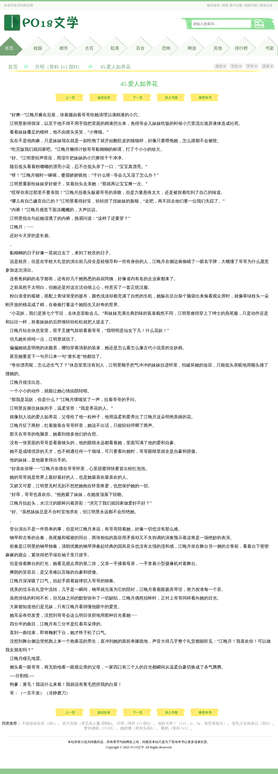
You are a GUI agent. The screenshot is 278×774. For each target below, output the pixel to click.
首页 (9, 48)
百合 (140, 48)
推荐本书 (205, 98)
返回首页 (213, 5)
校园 (37, 48)
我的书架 (251, 5)
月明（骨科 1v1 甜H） (58, 67)
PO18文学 (137, 747)
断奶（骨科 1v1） (176, 728)
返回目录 (103, 98)
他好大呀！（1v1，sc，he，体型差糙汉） (192, 723)
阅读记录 (266, 5)
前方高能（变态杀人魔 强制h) (87, 723)
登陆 (225, 5)
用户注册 (235, 5)
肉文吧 (28, 5)
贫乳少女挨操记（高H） (252, 723)
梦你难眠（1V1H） (100, 728)
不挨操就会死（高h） (40, 723)
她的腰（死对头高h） (138, 728)
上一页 (70, 98)
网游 (192, 48)
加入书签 (171, 98)
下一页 (138, 98)
